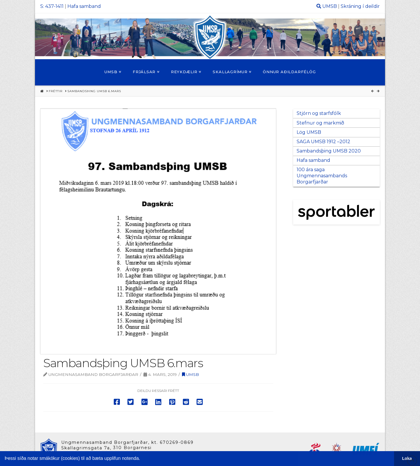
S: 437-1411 (52, 6)
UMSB (329, 6)
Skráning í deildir (360, 6)
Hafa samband (84, 6)
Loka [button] (407, 458)
